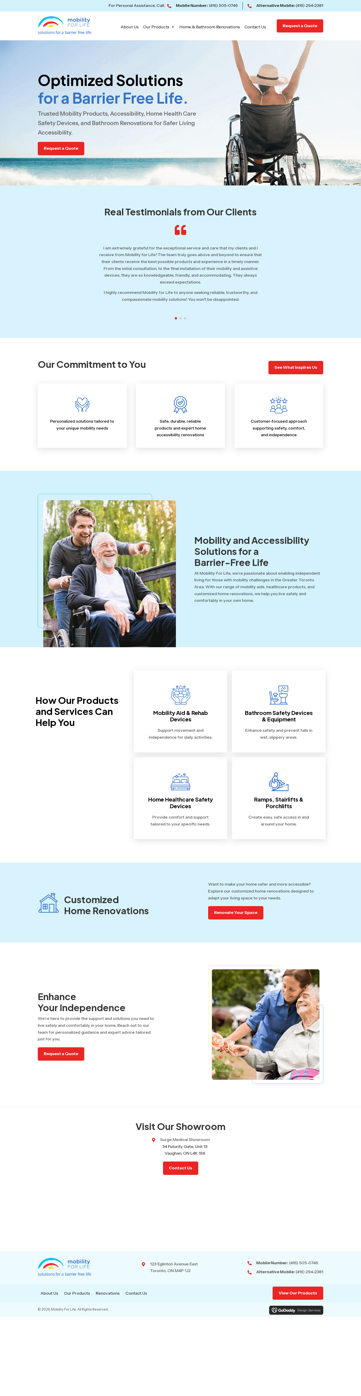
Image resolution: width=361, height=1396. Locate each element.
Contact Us (255, 26)
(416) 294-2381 (309, 5)
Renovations (108, 1293)
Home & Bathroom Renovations (209, 26)
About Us (130, 26)
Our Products (159, 27)
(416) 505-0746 (223, 5)
